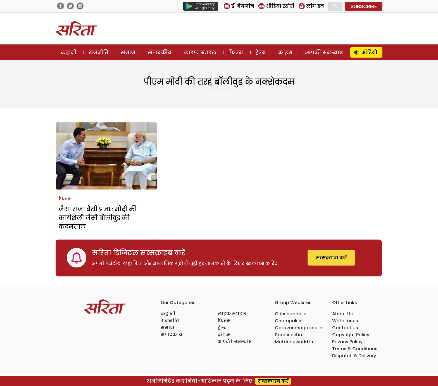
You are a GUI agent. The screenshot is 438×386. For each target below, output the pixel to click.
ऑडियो (369, 52)
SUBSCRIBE (364, 6)
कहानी (68, 52)
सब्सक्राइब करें (331, 258)
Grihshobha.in (290, 314)
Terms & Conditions (354, 348)
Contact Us (345, 328)
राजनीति (98, 52)
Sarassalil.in (288, 334)
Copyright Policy (350, 334)
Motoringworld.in (294, 341)
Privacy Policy (347, 341)
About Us (342, 314)
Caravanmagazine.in (298, 328)
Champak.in (289, 321)
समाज (128, 52)
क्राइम (285, 52)
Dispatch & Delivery (354, 355)
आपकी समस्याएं (324, 52)
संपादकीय (160, 52)
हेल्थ (260, 52)
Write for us (345, 321)
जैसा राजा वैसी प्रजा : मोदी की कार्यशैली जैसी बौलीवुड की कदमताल (98, 218)
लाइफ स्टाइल (200, 52)
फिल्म (235, 52)
